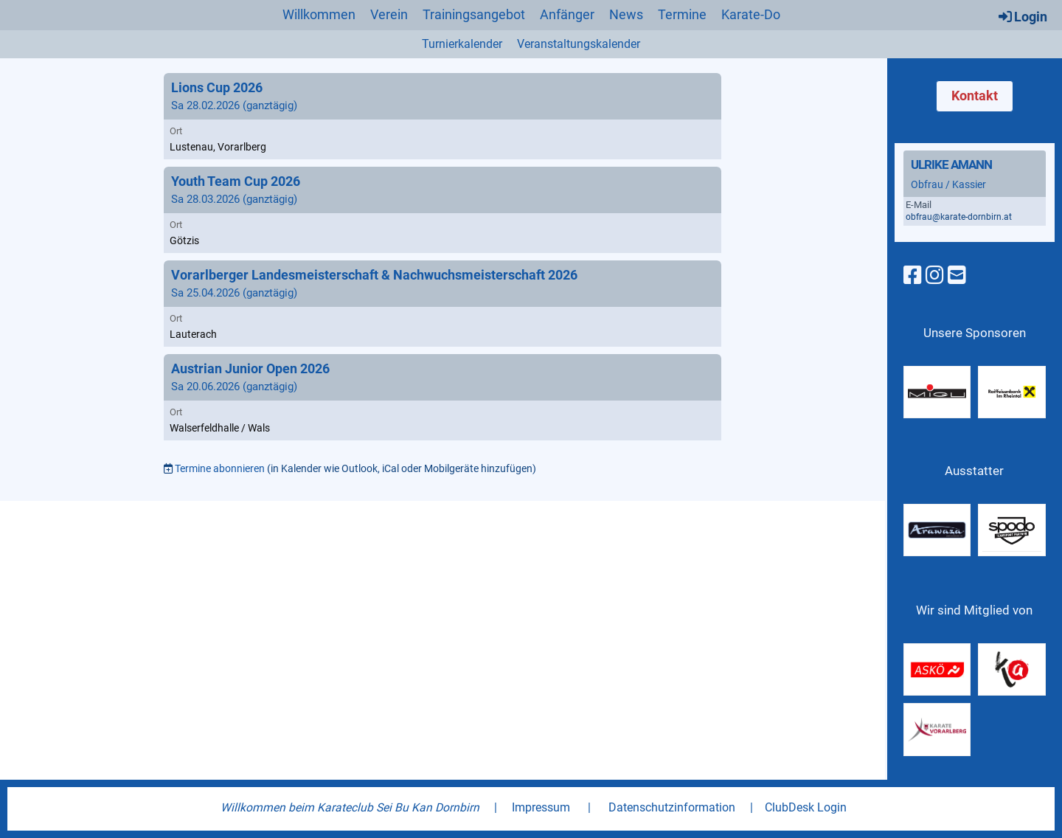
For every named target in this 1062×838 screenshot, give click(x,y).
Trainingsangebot (474, 14)
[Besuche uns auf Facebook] (912, 275)
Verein (389, 14)
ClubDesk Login (806, 807)
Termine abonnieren (220, 468)
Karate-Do (750, 14)
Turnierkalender (462, 44)
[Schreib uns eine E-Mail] (957, 275)
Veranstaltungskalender (578, 44)
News (626, 14)
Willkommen (318, 14)
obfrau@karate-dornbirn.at (959, 217)
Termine (682, 14)
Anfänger (567, 14)
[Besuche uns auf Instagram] (935, 275)
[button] (442, 116)
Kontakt (974, 95)
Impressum (541, 807)
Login (1021, 16)
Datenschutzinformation (671, 807)
